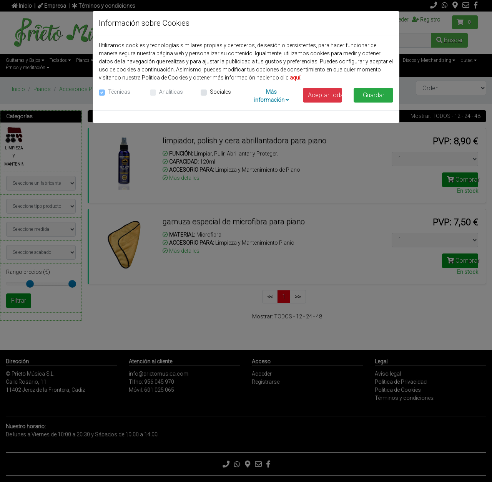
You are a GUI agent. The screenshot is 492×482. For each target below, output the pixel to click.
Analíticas (171, 92)
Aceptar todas (325, 95)
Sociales (220, 92)
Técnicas (119, 92)
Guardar (373, 95)
